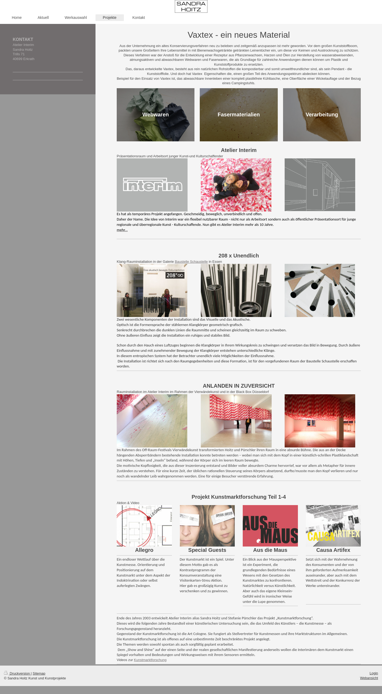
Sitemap (39, 673)
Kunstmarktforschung (150, 660)
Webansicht (369, 678)
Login (374, 673)
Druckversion (17, 673)
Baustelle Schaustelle (191, 262)
